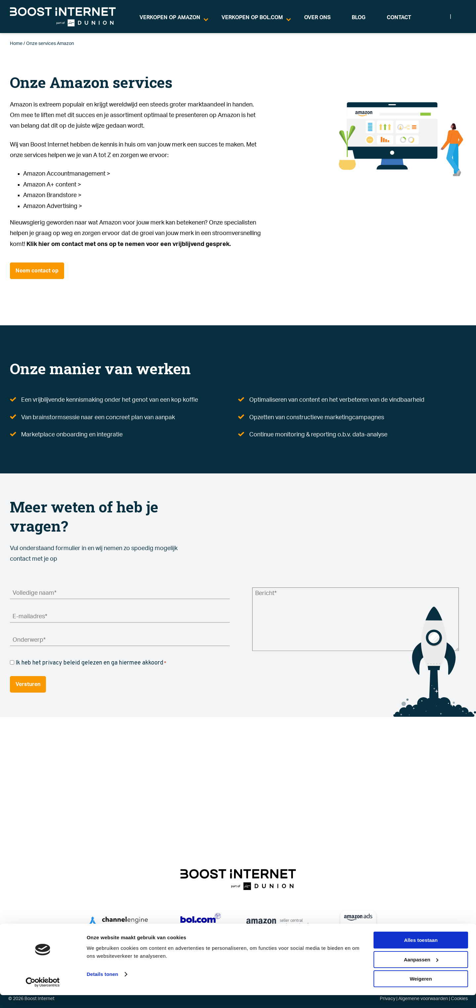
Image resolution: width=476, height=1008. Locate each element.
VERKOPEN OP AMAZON (169, 17)
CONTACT (399, 17)
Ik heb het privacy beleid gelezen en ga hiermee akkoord (91, 663)
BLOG (359, 17)
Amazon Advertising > (52, 206)
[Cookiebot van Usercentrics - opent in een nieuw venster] (43, 995)
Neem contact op (37, 270)
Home (16, 43)
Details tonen (102, 986)
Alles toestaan (421, 953)
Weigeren (421, 991)
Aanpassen (421, 972)
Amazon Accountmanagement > (66, 174)
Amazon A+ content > (52, 185)
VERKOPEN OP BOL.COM (252, 17)
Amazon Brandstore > (52, 195)
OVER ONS (317, 17)
